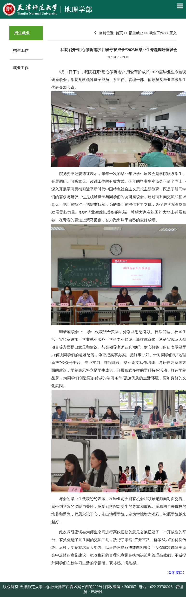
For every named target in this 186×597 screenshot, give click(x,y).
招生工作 (20, 50)
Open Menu (180, 6)
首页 (119, 33)
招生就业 (136, 33)
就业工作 (20, 68)
